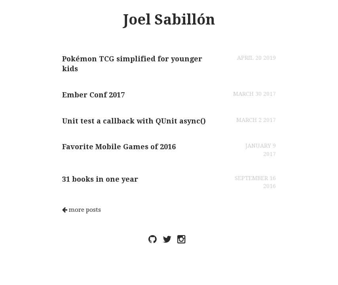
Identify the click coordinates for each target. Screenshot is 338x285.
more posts (81, 209)
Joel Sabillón (169, 19)
